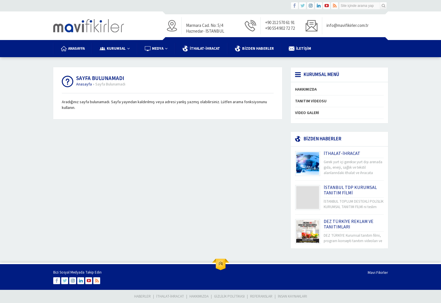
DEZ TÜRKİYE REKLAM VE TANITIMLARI (348, 224)
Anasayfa (84, 84)
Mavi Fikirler (378, 273)
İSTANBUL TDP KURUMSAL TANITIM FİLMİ (350, 190)
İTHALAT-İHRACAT (342, 153)
